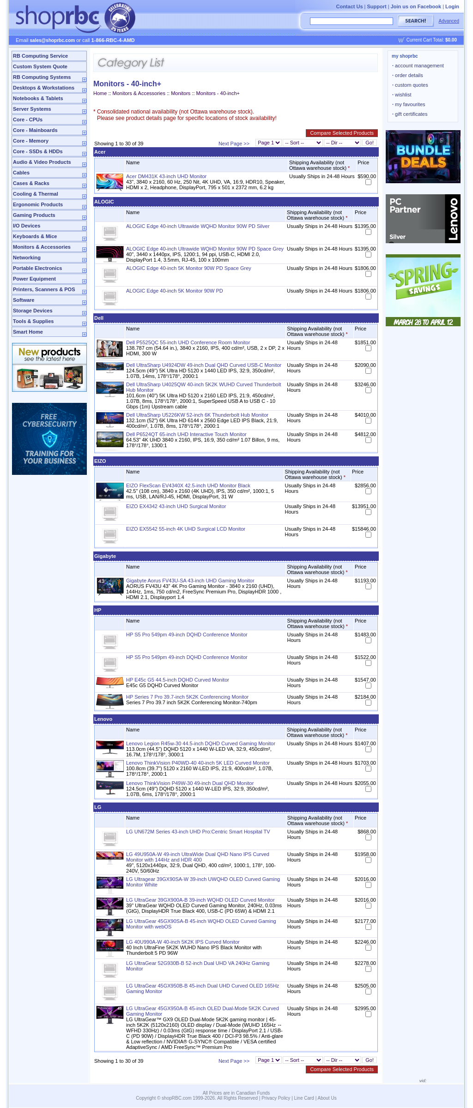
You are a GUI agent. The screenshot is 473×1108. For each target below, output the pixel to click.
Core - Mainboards (35, 130)
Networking (27, 257)
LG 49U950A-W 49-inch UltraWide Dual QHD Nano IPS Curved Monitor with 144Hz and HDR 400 (197, 856)
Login (452, 6)
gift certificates (409, 114)
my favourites (408, 104)
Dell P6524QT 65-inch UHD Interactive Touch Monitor (186, 434)
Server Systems (32, 109)
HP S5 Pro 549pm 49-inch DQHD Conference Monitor (187, 634)
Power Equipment (34, 278)
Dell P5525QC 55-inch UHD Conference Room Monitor (188, 342)
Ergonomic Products (38, 204)
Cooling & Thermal (35, 194)
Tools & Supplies (33, 321)
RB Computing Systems (42, 77)
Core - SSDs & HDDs (38, 151)
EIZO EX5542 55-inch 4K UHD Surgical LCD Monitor (185, 529)
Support (377, 6)
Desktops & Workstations (43, 87)
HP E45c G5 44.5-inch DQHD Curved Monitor (177, 680)
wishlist (402, 94)
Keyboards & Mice (35, 236)
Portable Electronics (37, 268)
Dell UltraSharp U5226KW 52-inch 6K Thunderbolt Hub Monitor (197, 415)
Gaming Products (34, 215)
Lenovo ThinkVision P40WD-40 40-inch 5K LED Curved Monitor (198, 763)
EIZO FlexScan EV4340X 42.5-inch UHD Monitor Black (188, 485)
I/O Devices (26, 225)
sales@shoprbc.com (52, 40)
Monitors (180, 93)
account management (418, 65)
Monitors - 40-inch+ (218, 93)
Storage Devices (33, 310)
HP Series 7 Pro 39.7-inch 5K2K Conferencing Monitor (187, 697)
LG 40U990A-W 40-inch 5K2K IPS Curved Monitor (183, 942)
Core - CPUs (27, 119)
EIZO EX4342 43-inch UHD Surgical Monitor (176, 506)
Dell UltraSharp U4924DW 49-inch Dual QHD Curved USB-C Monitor (203, 365)
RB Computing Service (40, 56)
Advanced (449, 21)
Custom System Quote (40, 66)
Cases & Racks (31, 183)
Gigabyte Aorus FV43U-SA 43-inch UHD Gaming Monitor (190, 580)
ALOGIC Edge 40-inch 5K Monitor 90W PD (174, 290)
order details (407, 75)
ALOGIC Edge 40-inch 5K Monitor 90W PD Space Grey (188, 268)
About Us (327, 1098)
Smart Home (28, 332)
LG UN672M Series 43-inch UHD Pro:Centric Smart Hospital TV (198, 831)
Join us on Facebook (416, 6)
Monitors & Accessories (42, 247)
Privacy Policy (275, 1098)
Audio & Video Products (42, 162)
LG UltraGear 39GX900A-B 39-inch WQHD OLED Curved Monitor (200, 900)
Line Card (304, 1098)
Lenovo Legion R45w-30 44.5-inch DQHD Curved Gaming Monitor (200, 743)
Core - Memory (31, 141)
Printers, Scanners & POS (44, 289)
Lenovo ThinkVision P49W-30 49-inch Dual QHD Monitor (190, 783)
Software (23, 300)
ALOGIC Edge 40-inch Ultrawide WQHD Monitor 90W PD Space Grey (205, 249)
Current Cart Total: (431, 39)
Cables (21, 172)
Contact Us (349, 6)
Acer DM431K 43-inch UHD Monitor (166, 176)
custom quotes (410, 85)
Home (100, 93)
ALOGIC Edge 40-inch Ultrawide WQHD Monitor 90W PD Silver (198, 226)
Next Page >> (233, 143)
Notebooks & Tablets (38, 98)
